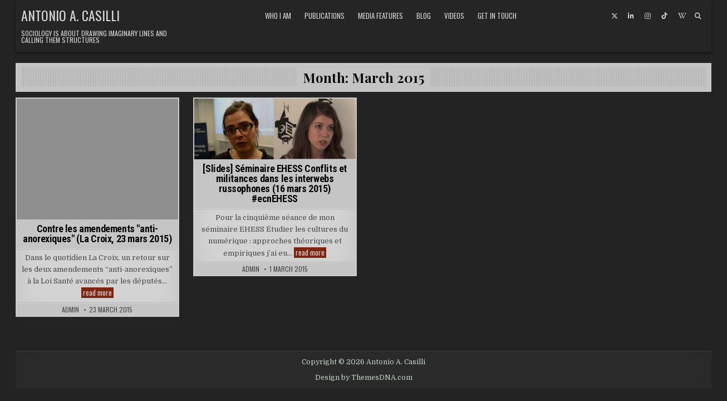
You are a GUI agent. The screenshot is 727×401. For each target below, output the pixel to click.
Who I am (278, 15)
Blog (423, 15)
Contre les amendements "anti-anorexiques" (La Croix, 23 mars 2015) (97, 233)
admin (70, 309)
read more (98, 292)
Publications (324, 15)
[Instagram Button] (648, 16)
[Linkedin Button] (631, 16)
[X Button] (614, 16)
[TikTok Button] (664, 16)
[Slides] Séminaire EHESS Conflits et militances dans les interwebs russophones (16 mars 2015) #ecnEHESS (275, 183)
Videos (454, 15)
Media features (380, 15)
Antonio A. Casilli (70, 15)
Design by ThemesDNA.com (363, 378)
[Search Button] (698, 16)
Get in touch (497, 15)
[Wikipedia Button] (681, 16)
